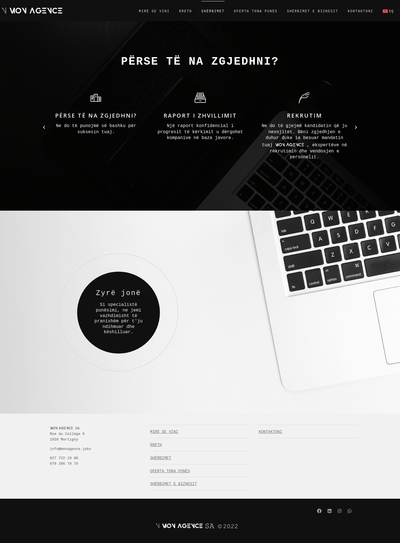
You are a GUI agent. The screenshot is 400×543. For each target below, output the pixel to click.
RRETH (179, 11)
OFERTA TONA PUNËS (249, 11)
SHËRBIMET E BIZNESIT (306, 11)
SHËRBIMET (206, 11)
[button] (44, 127)
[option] (96, 114)
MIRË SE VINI (147, 11)
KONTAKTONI (354, 11)
